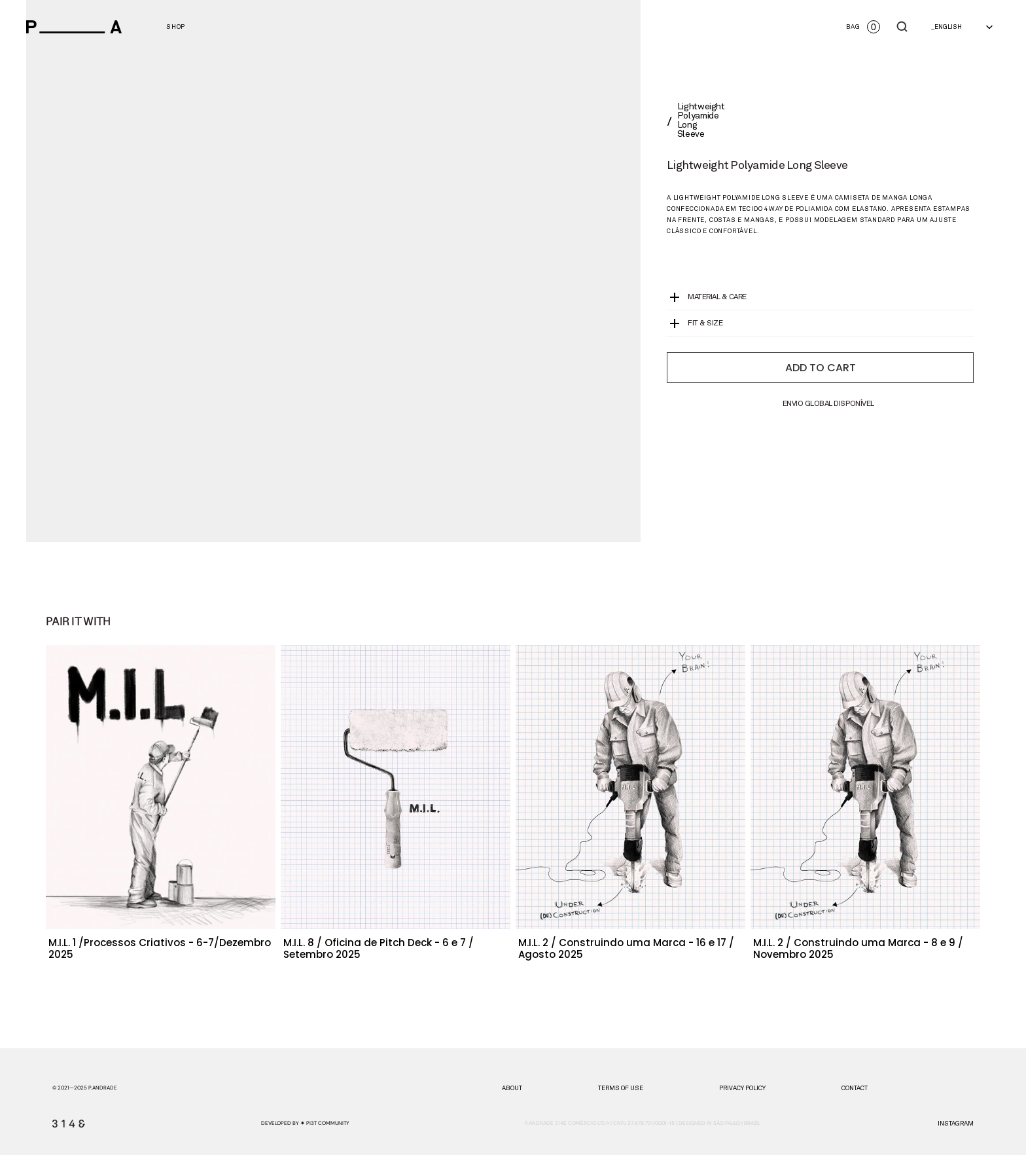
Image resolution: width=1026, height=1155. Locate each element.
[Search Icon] (902, 26)
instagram (956, 1123)
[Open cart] (862, 27)
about (512, 1088)
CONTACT (854, 1088)
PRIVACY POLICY (742, 1088)
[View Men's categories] (175, 26)
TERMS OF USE (620, 1088)
